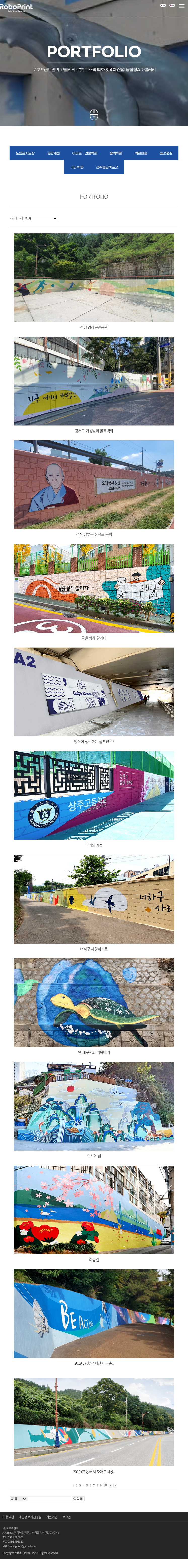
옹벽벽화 (116, 153)
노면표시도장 (25, 153)
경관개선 (53, 153)
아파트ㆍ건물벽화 (84, 153)
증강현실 (166, 153)
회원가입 (51, 1516)
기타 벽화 (76, 167)
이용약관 (8, 1516)
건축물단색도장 (107, 167)
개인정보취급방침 (30, 1516)
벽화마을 (141, 153)
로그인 (66, 1516)
